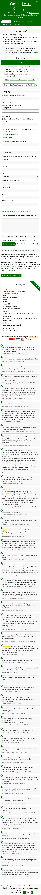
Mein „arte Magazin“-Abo (12, 105)
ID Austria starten (9, 244)
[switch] (37, 1)
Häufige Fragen (19, 22)
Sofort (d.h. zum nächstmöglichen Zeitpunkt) (19, 119)
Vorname (5, 159)
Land (3, 173)
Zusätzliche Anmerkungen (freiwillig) (14, 142)
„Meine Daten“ (21, 268)
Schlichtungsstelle (27, 15)
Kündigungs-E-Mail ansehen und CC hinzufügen (19, 250)
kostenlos (20, 17)
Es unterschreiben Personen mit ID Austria (19, 240)
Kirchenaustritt (34, 13)
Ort (3, 194)
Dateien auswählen (8, 137)
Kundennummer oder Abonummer (13, 95)
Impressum (18, 24)
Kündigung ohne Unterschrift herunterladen (16, 211)
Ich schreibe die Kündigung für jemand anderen (20, 156)
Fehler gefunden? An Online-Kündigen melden (20, 80)
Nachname (5, 166)
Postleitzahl (6, 187)
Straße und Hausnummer (10, 180)
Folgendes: (7, 108)
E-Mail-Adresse (7, 201)
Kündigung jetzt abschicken (11, 275)
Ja (24, 892)
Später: (6, 121)
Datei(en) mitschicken (9, 135)
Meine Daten (7, 24)
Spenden (30, 22)
